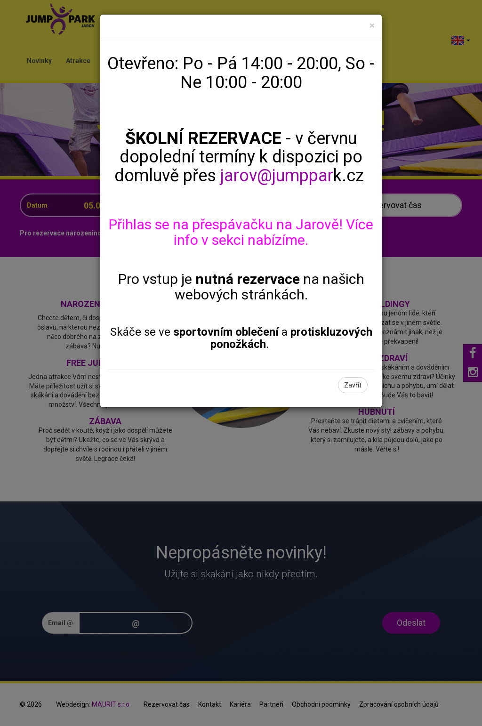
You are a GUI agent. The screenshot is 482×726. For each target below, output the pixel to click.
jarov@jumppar (276, 176)
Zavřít (353, 385)
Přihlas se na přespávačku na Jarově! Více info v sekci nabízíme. (241, 232)
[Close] (372, 26)
